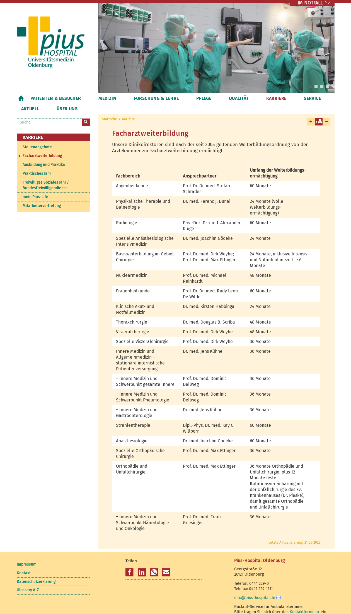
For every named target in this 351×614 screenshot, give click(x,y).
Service (261, 98)
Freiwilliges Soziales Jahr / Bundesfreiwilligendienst (46, 175)
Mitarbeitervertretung (42, 195)
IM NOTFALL (310, 3)
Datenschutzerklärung (36, 571)
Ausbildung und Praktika (44, 154)
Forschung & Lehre (139, 98)
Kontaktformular (304, 601)
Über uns (317, 98)
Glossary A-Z (28, 579)
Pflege (178, 98)
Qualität (205, 98)
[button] (129, 562)
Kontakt (24, 562)
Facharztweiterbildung (42, 145)
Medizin (99, 98)
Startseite (21, 98)
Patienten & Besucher (55, 98)
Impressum (27, 554)
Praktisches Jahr (37, 163)
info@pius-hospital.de (254, 587)
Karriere (234, 98)
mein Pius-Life (35, 186)
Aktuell (289, 98)
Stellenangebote (37, 136)
